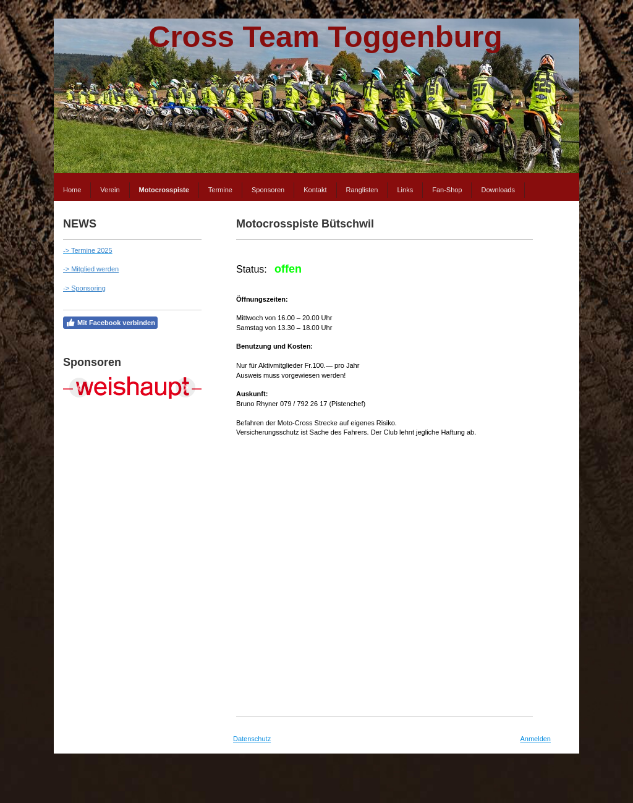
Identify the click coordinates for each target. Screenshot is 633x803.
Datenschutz (252, 738)
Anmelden (535, 738)
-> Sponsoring (84, 288)
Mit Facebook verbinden (110, 323)
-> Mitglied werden (91, 269)
